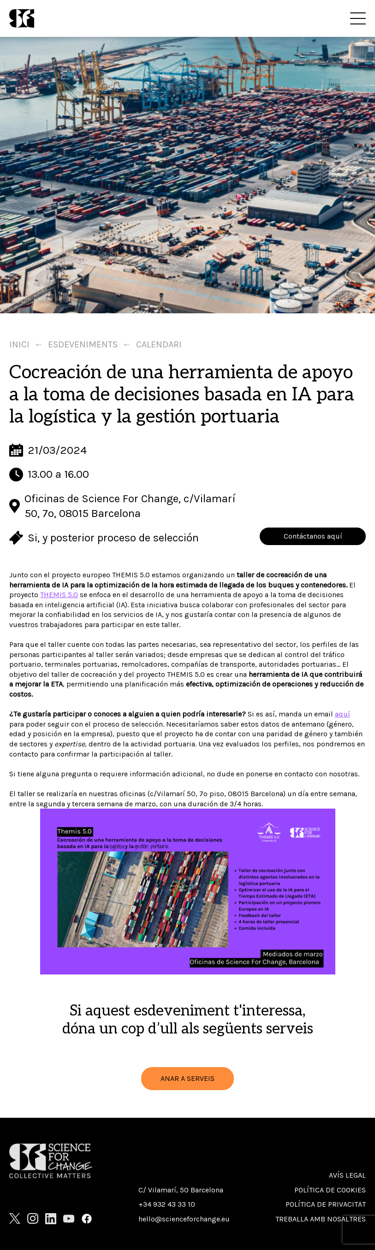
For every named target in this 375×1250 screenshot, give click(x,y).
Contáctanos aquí (313, 536)
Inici (19, 344)
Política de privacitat (326, 1204)
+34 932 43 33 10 (166, 1204)
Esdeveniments (83, 344)
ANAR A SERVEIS (187, 1078)
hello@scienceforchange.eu (184, 1219)
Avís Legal (347, 1175)
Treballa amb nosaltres (320, 1219)
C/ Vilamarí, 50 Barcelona (180, 1189)
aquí (342, 714)
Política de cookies (330, 1189)
